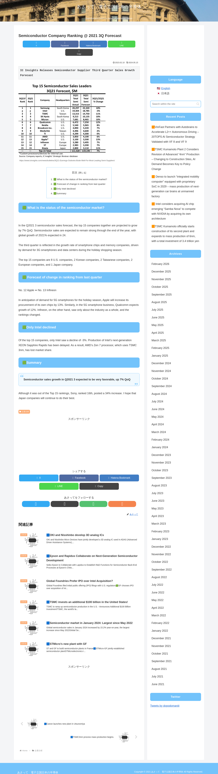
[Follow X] (69, 497)
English (165, 88)
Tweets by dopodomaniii (164, 705)
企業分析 (24, 404)
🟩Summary (59, 185)
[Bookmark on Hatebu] (79, 44)
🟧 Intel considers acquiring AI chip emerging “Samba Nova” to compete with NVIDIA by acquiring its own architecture (173, 211)
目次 (74, 164)
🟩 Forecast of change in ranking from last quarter (79, 176)
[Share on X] (38, 44)
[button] (119, 44)
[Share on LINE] (99, 44)
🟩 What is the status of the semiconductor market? (80, 171)
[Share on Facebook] (58, 44)
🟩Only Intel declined (63, 181)
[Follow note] (76, 497)
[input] (175, 104)
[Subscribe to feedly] (82, 497)
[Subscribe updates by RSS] (89, 497)
